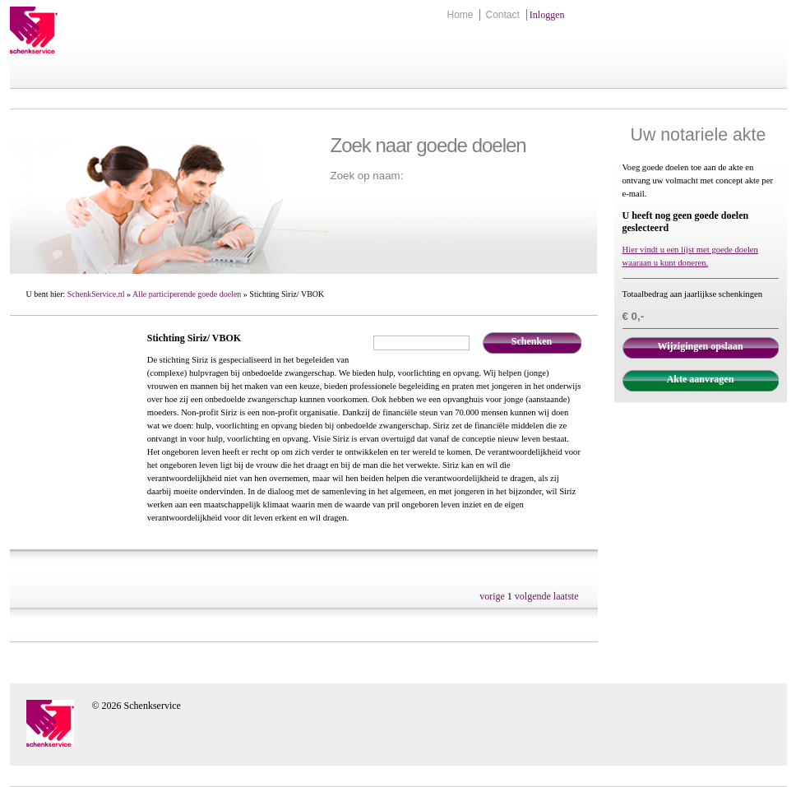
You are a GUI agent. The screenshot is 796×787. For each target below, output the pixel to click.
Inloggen (547, 15)
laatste (566, 596)
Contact (502, 15)
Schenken (531, 341)
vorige (492, 596)
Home (460, 15)
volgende (533, 596)
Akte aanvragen (700, 379)
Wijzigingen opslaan (700, 346)
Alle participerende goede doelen (186, 294)
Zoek (480, 197)
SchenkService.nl (96, 294)
